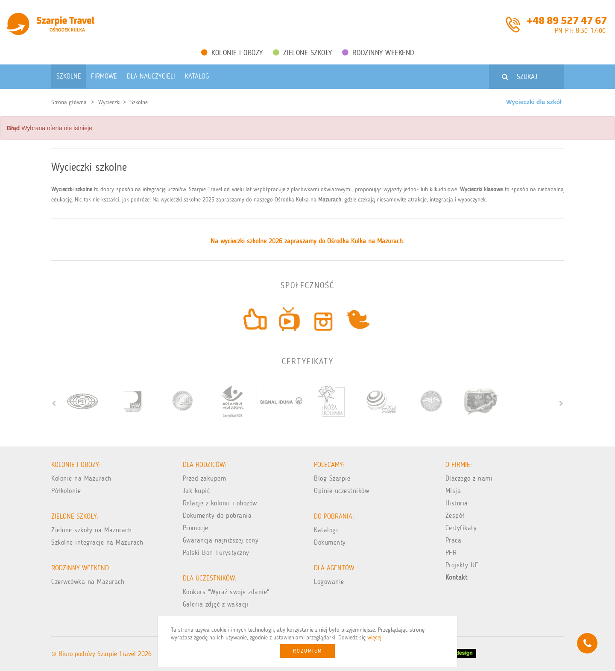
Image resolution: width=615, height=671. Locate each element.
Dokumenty (330, 542)
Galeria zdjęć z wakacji (216, 604)
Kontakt (456, 577)
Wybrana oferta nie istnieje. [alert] (50, 128)
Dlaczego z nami (469, 478)
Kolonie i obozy (232, 52)
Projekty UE (462, 565)
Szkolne (139, 102)
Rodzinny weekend (378, 52)
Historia (456, 503)
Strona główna (69, 102)
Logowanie (329, 582)
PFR (451, 552)
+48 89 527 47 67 (567, 19)
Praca (453, 540)
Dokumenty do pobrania (217, 515)
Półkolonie (66, 491)
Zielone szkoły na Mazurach (91, 530)
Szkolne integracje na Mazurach (97, 542)
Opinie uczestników (341, 491)
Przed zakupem (204, 478)
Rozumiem (307, 651)
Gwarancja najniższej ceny (221, 540)
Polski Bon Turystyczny (216, 552)
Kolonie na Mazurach (81, 478)
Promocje (195, 528)
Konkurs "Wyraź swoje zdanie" (226, 592)
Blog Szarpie (332, 478)
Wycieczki (109, 102)
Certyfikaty (461, 528)
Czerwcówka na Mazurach (87, 582)
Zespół (455, 515)
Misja (453, 491)
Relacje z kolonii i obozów (220, 503)
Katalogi (326, 530)
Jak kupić (196, 491)
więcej (374, 637)
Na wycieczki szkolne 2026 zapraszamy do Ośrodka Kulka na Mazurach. (307, 241)
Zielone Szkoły (302, 52)
